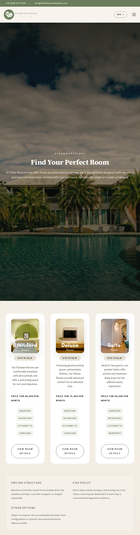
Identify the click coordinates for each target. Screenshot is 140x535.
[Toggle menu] (134, 14)
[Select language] (120, 14)
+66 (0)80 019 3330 (15, 3)
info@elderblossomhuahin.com (51, 3)
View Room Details (25, 451)
